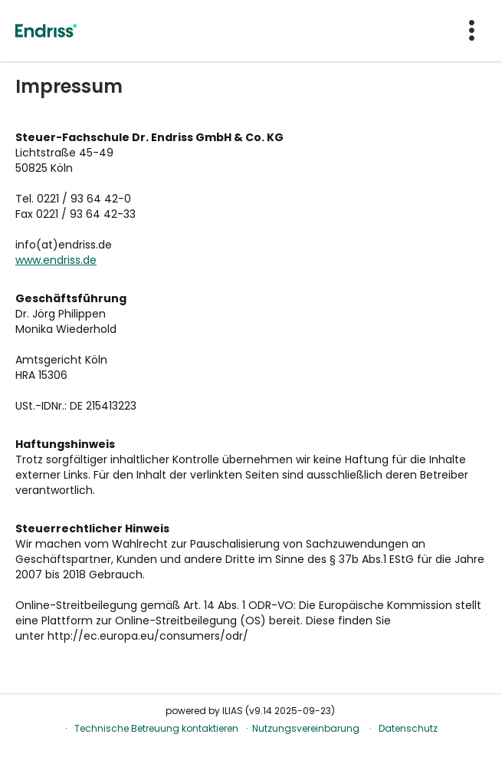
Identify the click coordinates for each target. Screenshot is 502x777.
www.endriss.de (56, 260)
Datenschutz (408, 728)
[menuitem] (473, 31)
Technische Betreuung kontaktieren (156, 728)
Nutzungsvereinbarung (305, 728)
